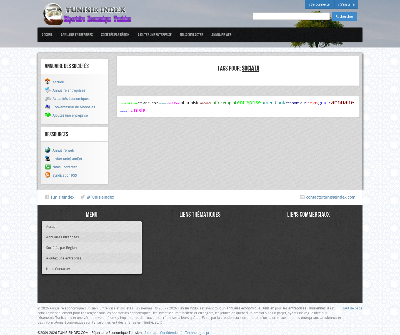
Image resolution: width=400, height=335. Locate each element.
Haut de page (352, 308)
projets (313, 103)
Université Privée (128, 103)
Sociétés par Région (115, 34)
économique (296, 102)
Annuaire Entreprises (77, 34)
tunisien (123, 111)
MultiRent (174, 103)
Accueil (47, 34)
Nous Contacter (191, 34)
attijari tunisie (148, 103)
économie (163, 103)
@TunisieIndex (100, 197)
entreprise (249, 102)
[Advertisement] (200, 260)
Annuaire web (221, 34)
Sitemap (150, 332)
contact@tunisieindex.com (330, 197)
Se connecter (320, 4)
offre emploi (224, 102)
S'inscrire (346, 4)
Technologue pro (198, 332)
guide (324, 102)
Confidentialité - (172, 332)
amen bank (273, 102)
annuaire (342, 102)
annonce (206, 103)
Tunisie (137, 110)
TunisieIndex (62, 197)
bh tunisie (190, 102)
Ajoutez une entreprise (155, 34)
